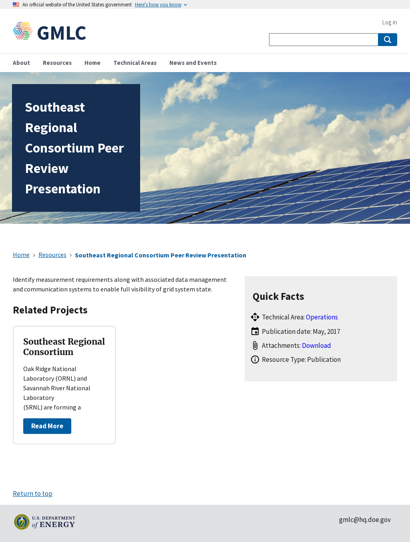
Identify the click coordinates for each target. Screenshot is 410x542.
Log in (389, 22)
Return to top (32, 493)
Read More (47, 426)
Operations (322, 317)
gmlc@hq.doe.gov (365, 519)
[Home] (25, 32)
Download (316, 345)
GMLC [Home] (61, 32)
